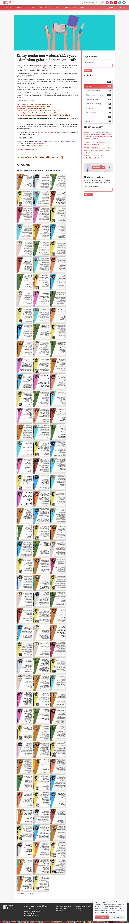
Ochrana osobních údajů (83, 906)
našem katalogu (53, 132)
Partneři (78, 908)
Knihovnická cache (61, 908)
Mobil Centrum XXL (23, 104)
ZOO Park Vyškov (22, 111)
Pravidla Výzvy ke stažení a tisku (27, 149)
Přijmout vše (102, 917)
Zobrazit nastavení (110, 912)
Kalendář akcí (98, 167)
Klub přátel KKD (69, 8)
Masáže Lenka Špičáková (25, 109)
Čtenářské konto (116, 8)
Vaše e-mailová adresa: (91, 186)
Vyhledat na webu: (89, 62)
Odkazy (78, 910)
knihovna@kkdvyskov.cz (31, 915)
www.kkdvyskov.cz (71, 141)
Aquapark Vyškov (22, 113)
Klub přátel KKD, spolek (40, 66)
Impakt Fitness (21, 106)
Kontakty (84, 8)
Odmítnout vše (118, 917)
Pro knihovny (44, 8)
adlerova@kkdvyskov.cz (40, 146)
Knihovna (7, 8)
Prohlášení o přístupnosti (63, 906)
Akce (56, 8)
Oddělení (20, 8)
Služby (30, 8)
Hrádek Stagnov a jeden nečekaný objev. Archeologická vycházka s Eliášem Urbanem (98, 150)
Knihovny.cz (59, 910)
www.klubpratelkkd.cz (38, 144)
